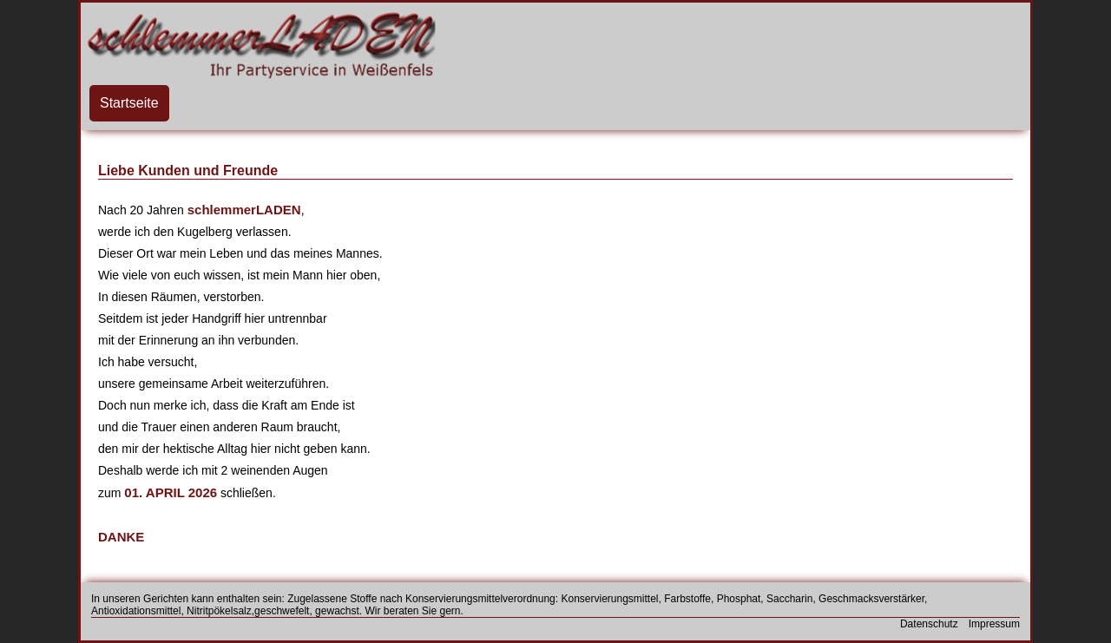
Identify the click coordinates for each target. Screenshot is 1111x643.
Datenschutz (929, 624)
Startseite (129, 102)
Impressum (994, 624)
